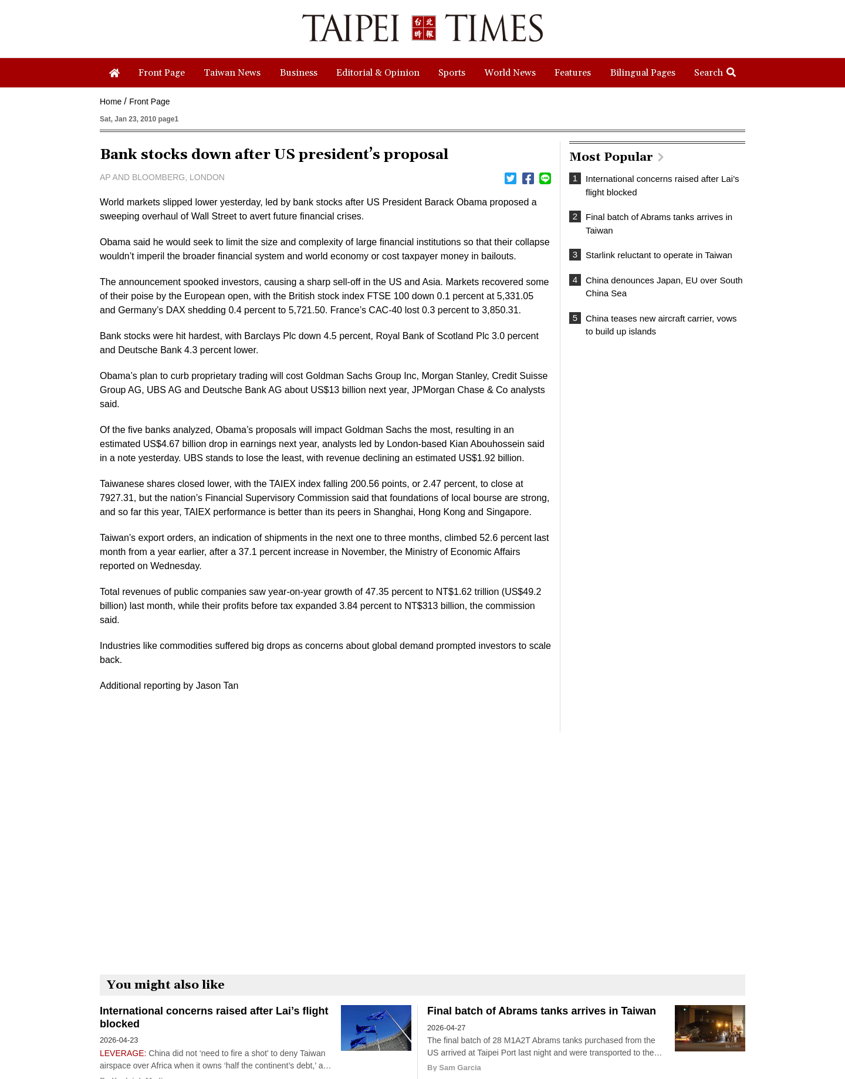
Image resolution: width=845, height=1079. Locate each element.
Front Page (149, 101)
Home (110, 101)
